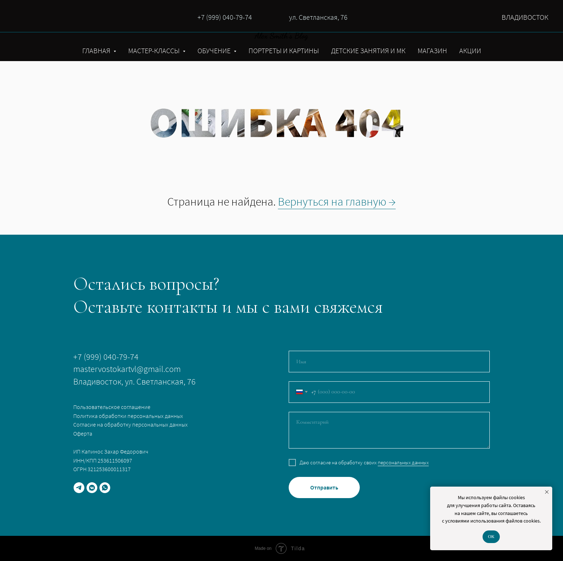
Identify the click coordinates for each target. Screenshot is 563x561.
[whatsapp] (104, 487)
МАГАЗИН (432, 50)
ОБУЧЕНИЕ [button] (214, 50)
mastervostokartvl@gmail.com (127, 368)
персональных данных (403, 462)
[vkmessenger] (92, 487)
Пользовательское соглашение (111, 406)
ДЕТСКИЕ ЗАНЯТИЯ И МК (368, 50)
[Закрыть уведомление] (546, 492)
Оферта (82, 433)
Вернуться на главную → (337, 201)
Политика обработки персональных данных (128, 415)
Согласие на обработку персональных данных (130, 424)
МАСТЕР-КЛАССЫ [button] (154, 50)
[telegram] (79, 487)
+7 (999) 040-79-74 (224, 17)
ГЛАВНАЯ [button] (97, 50)
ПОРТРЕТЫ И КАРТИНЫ (283, 50)
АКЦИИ (470, 50)
